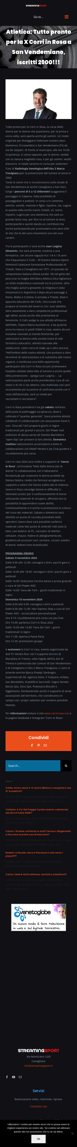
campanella (38, 861)
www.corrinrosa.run (56, 713)
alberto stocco (30, 818)
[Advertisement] (38, 987)
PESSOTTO (11, 822)
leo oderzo (46, 884)
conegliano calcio (44, 880)
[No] (72, 1133)
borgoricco (28, 880)
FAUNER (63, 818)
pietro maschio (49, 801)
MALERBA (40, 844)
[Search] (65, 765)
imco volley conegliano (54, 796)
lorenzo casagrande (23, 844)
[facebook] (7, 1077)
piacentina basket (15, 866)
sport (61, 801)
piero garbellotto (30, 801)
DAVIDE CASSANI (48, 818)
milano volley (13, 801)
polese (50, 844)
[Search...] (33, 765)
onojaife (56, 861)
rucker (29, 866)
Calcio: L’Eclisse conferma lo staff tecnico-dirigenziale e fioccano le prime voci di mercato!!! (38, 833)
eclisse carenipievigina (34, 840)
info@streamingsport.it (38, 1065)
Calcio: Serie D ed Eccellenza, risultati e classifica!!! (36, 874)
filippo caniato (55, 840)
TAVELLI (29, 822)
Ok (38, 1138)
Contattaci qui (38, 1106)
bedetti (27, 861)
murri (48, 861)
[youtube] (13, 1077)
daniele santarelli (32, 796)
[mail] (20, 1077)
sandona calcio (61, 884)
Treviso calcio (19, 888)
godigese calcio (31, 884)
